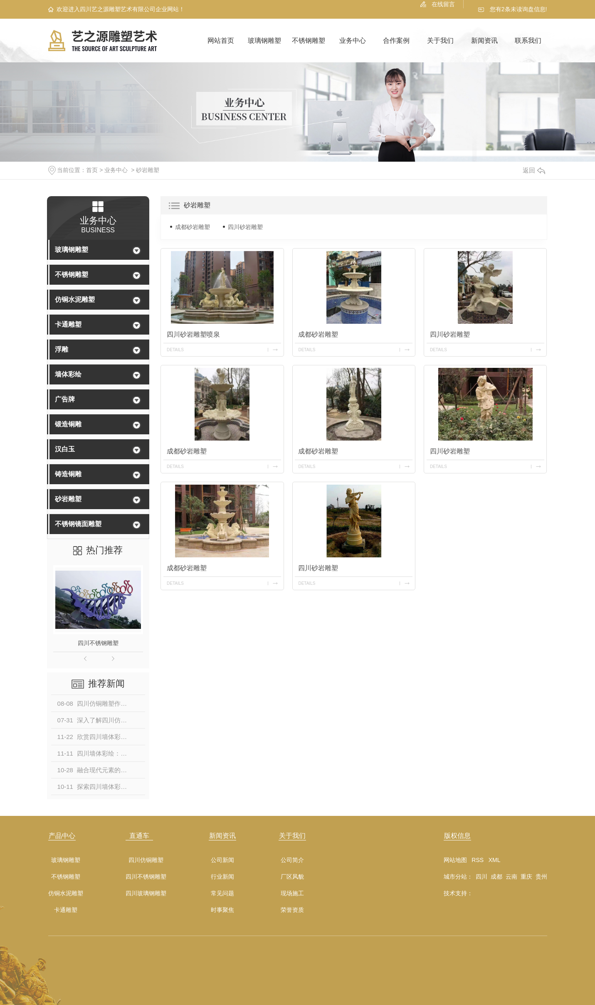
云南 (511, 876)
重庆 (526, 876)
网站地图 (455, 860)
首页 (92, 170)
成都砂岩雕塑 (192, 227)
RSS (478, 860)
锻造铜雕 (68, 424)
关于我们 (440, 40)
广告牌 (65, 399)
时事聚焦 (222, 910)
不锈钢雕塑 (308, 40)
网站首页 (220, 40)
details (175, 349)
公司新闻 (222, 860)
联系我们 (528, 40)
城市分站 (455, 876)
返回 (534, 170)
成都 (496, 876)
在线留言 (443, 4)
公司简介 (292, 860)
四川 (481, 876)
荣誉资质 (292, 910)
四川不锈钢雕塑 (98, 643)
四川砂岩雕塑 (245, 227)
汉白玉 (65, 449)
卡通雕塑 (68, 324)
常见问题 (222, 893)
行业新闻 (222, 877)
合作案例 (396, 40)
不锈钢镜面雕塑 (78, 523)
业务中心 (352, 40)
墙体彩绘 (68, 374)
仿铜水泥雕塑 (75, 299)
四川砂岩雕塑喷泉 (193, 334)
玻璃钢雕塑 (264, 40)
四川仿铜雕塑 (145, 860)
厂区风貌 (292, 877)
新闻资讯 (484, 40)
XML (495, 860)
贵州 (541, 876)
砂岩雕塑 (147, 170)
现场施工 (292, 893)
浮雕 (61, 349)
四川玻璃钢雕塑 (146, 893)
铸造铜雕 (68, 474)
